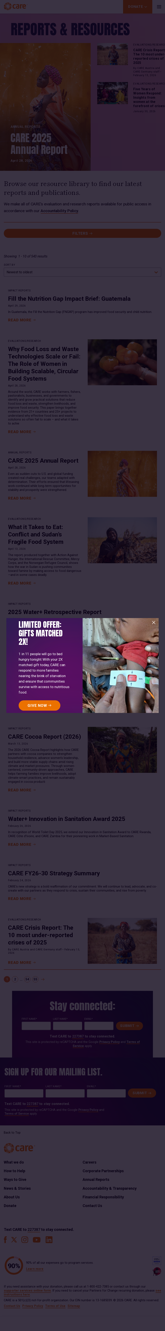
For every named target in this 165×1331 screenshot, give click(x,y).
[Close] (154, 623)
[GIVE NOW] (39, 705)
